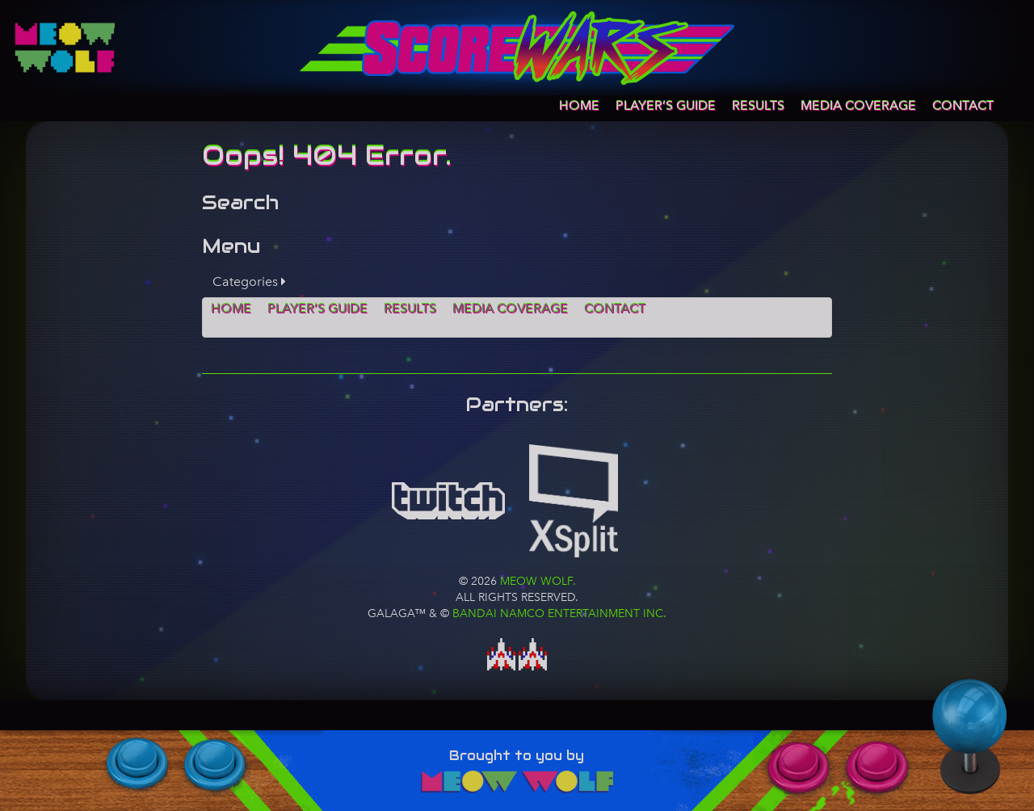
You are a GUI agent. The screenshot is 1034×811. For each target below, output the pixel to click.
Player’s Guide (666, 105)
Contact (963, 105)
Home (579, 105)
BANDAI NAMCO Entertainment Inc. (559, 613)
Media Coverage (858, 105)
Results (758, 105)
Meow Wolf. (536, 580)
